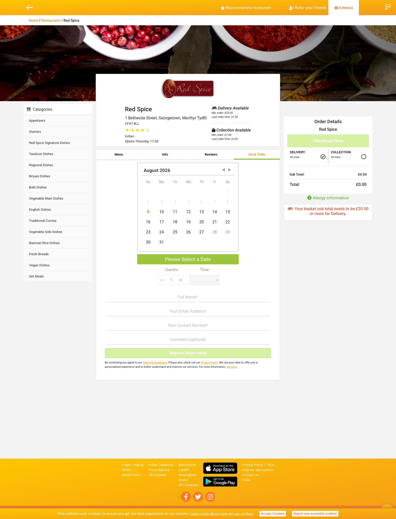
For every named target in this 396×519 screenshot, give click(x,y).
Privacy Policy (209, 362)
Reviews (211, 154)
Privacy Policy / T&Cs (258, 465)
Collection (341, 152)
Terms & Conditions (155, 362)
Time (204, 269)
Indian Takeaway (161, 465)
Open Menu (388, 6)
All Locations (188, 485)
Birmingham (188, 475)
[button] (223, 169)
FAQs (246, 480)
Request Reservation (188, 353)
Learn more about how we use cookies (221, 513)
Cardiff (184, 470)
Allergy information (328, 197)
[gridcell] (188, 192)
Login (126, 465)
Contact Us (250, 475)
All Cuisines (157, 475)
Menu (119, 154)
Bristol (183, 480)
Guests (171, 269)
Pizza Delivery (159, 470)
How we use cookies (257, 470)
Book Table (257, 154)
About (126, 470)
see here (231, 367)
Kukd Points (131, 475)
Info (165, 154)
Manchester (187, 465)
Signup (138, 465)
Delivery (297, 152)
